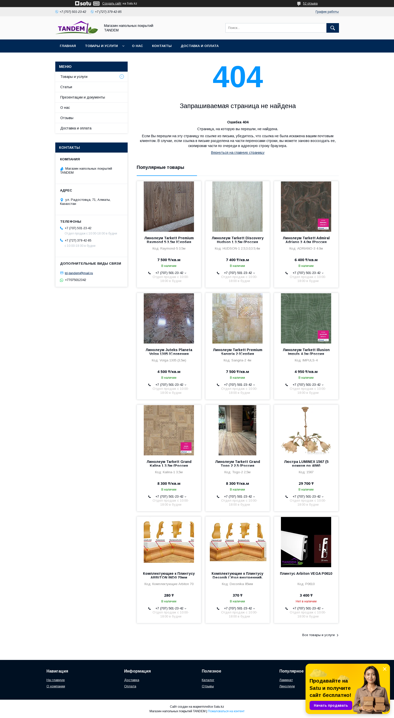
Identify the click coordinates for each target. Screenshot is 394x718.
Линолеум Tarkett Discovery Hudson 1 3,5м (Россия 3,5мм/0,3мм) (238, 242)
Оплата (130, 686)
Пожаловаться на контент (226, 711)
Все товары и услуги (318, 635)
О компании (55, 686)
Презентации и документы (82, 97)
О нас (137, 46)
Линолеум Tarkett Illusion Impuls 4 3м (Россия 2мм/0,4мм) (306, 354)
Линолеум (287, 686)
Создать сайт (111, 3)
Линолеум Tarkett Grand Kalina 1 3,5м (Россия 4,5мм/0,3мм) (168, 466)
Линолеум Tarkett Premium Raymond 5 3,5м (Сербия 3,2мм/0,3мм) (169, 242)
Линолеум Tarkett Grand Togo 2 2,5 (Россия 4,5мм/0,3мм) (237, 466)
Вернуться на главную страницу (238, 153)
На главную (55, 680)
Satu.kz (219, 706)
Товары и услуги (101, 46)
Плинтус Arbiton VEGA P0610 (306, 573)
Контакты (162, 46)
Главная (68, 46)
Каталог (208, 680)
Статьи (66, 87)
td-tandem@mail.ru (79, 273)
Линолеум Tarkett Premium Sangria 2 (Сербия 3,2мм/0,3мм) (237, 354)
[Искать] (332, 28)
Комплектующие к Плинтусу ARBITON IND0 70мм (169, 575)
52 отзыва (310, 3)
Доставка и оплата (200, 46)
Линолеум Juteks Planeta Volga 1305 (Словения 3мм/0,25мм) (168, 354)
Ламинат (286, 680)
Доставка (131, 680)
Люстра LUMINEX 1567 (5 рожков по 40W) (306, 464)
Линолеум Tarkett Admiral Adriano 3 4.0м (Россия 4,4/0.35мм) (306, 242)
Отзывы (66, 118)
